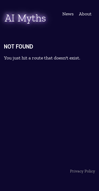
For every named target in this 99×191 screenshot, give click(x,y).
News (68, 14)
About (85, 14)
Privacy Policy (82, 170)
